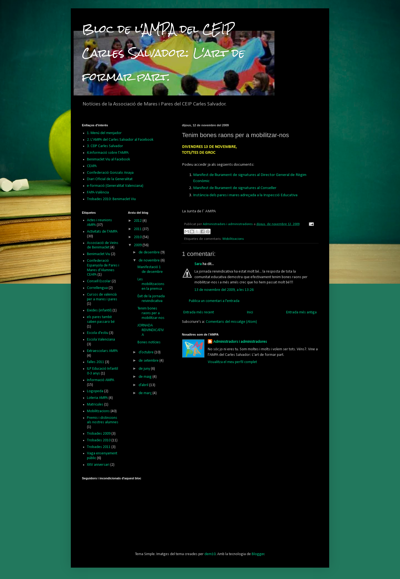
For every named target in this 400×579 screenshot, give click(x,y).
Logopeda (95, 391)
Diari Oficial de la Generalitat (109, 179)
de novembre (150, 260)
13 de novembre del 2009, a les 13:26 (224, 290)
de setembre (149, 361)
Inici (250, 312)
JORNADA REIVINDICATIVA (151, 330)
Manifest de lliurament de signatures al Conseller (234, 188)
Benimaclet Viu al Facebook (108, 159)
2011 (138, 229)
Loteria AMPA (97, 398)
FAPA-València (98, 192)
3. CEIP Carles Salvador (105, 146)
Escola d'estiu (97, 333)
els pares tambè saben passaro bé (101, 319)
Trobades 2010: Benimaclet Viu (111, 199)
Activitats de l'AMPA (102, 232)
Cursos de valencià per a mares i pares (102, 297)
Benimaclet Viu (98, 254)
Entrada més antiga (301, 312)
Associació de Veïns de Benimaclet (102, 245)
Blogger (258, 554)
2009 (138, 245)
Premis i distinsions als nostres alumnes (102, 420)
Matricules (95, 404)
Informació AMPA (100, 380)
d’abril (144, 385)
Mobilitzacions (233, 239)
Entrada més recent (198, 312)
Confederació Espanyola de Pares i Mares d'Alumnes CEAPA (103, 268)
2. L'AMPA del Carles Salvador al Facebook (120, 140)
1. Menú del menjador (104, 133)
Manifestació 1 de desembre (150, 269)
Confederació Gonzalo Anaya (110, 173)
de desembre (150, 252)
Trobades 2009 (99, 434)
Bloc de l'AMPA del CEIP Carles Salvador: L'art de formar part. (163, 53)
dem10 (210, 554)
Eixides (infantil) (99, 310)
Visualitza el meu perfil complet (232, 362)
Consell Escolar (99, 281)
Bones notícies (149, 342)
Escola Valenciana (101, 340)
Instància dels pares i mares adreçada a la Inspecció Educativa (245, 195)
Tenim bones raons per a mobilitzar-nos (151, 313)
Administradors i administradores (240, 342)
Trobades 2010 (99, 440)
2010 (138, 237)
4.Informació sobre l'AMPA (108, 153)
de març (145, 393)
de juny (145, 369)
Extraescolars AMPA (102, 351)
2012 (138, 221)
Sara (198, 264)
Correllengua (97, 288)
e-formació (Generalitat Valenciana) (115, 186)
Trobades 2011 (99, 447)
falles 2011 (95, 362)
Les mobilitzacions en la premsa (151, 284)
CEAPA (92, 166)
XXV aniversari (98, 465)
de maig (145, 377)
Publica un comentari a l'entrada (214, 301)
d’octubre (146, 352)
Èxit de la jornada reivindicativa (151, 298)
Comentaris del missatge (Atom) (231, 322)
